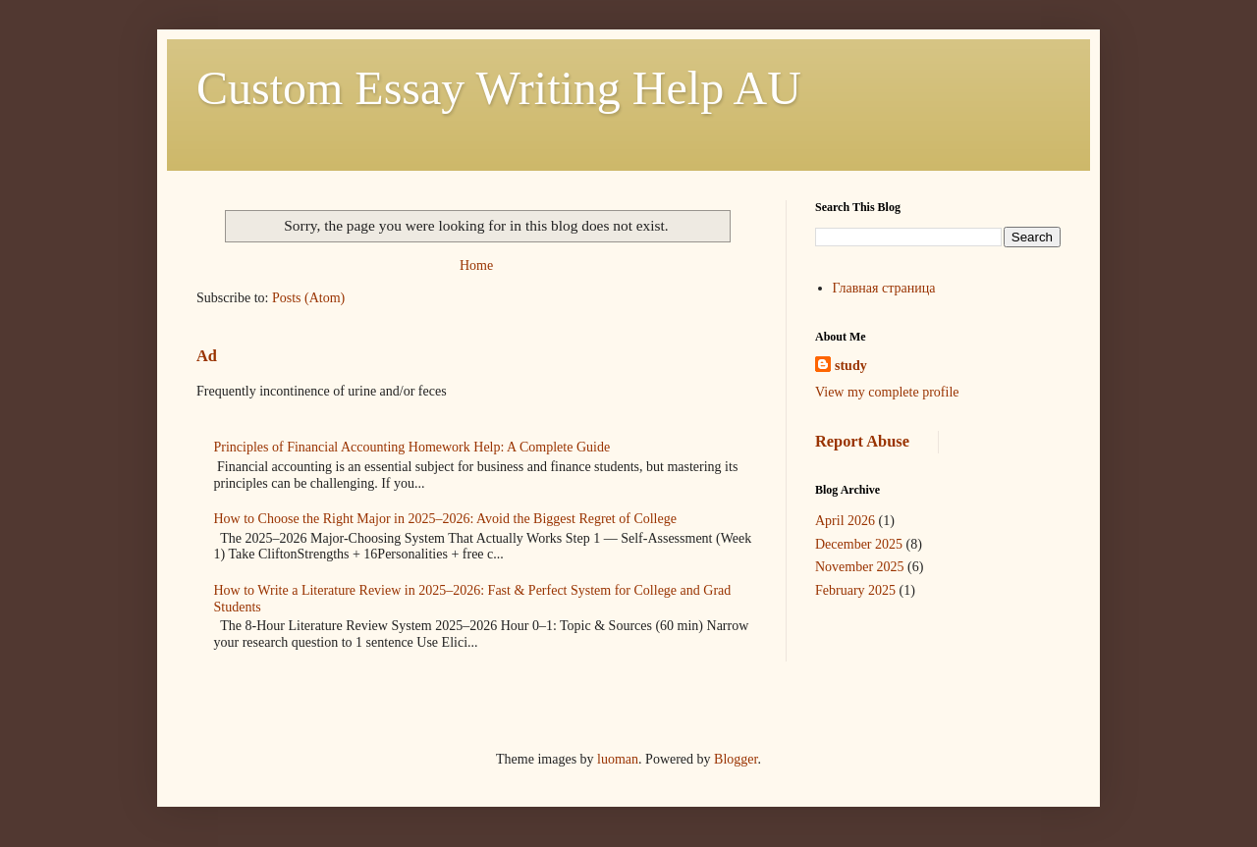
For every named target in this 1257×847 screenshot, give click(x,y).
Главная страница (884, 288)
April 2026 (845, 520)
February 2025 (855, 590)
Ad (206, 355)
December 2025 (858, 544)
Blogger (735, 759)
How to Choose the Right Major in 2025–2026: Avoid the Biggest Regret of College (445, 518)
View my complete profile (887, 392)
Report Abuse (862, 441)
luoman (617, 759)
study (851, 365)
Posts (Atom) (308, 298)
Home (476, 265)
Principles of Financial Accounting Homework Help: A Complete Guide (412, 447)
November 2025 (859, 566)
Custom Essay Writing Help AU (498, 88)
